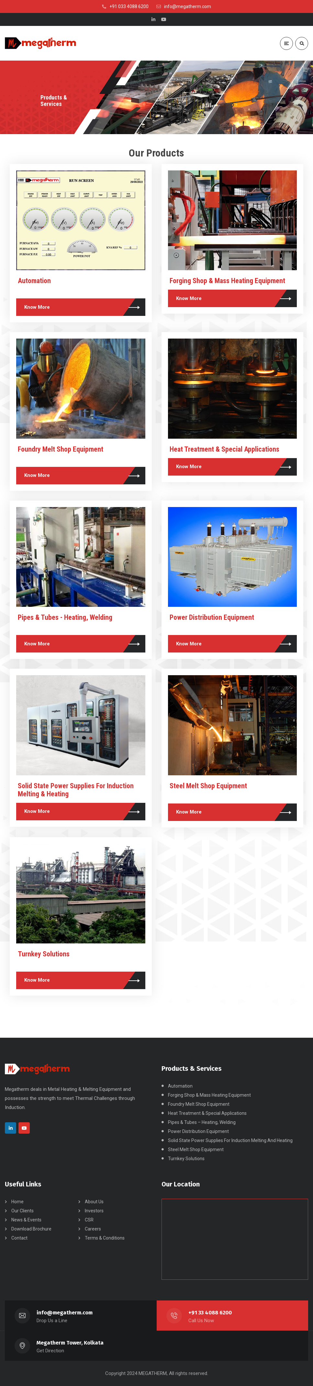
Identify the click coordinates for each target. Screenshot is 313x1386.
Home (17, 1201)
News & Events (26, 1219)
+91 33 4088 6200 (210, 1313)
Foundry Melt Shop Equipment (60, 449)
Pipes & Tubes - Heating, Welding (65, 617)
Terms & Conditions (105, 1238)
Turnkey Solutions (44, 954)
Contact (19, 1238)
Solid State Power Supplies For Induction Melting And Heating (230, 1140)
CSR (89, 1219)
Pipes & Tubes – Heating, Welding (202, 1122)
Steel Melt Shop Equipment (208, 786)
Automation (34, 281)
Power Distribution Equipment (212, 617)
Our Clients (22, 1210)
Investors (94, 1210)
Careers (93, 1228)
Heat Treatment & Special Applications (224, 449)
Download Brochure (31, 1228)
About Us (94, 1201)
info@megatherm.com (65, 1313)
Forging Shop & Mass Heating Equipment (227, 281)
